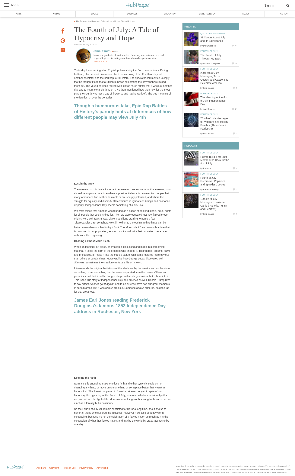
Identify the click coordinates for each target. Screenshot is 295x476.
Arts (19, 14)
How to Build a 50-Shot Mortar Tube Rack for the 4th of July (214, 160)
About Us (41, 468)
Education (170, 14)
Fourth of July (209, 51)
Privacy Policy (86, 468)
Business (132, 14)
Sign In (269, 5)
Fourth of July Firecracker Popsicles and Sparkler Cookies (212, 181)
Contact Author (100, 61)
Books (94, 14)
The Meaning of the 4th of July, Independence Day (213, 101)
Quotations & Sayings (212, 33)
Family (245, 14)
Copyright (54, 468)
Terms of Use (69, 468)
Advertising (102, 468)
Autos (56, 14)
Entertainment (208, 14)
